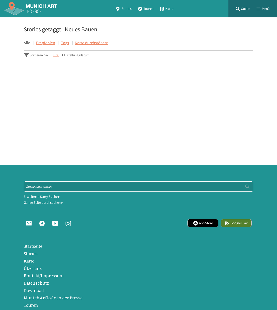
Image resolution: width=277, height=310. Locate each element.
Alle (27, 42)
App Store (203, 223)
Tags (65, 42)
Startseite (33, 246)
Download (34, 290)
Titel (56, 55)
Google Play (236, 223)
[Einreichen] (247, 186)
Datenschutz (36, 283)
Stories (123, 9)
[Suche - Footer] (138, 186)
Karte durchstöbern (91, 42)
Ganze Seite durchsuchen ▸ (43, 202)
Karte (166, 9)
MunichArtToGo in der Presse (53, 297)
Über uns (33, 268)
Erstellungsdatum (77, 55)
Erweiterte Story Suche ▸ (42, 197)
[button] (243, 9)
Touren (145, 9)
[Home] (30, 8)
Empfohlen (45, 42)
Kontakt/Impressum (44, 275)
